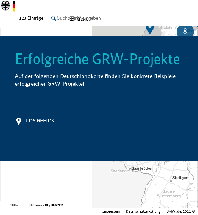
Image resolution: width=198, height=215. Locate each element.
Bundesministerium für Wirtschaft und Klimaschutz (155, 211)
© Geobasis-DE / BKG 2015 (46, 205)
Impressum (59, 211)
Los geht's (40, 120)
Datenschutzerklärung (91, 211)
